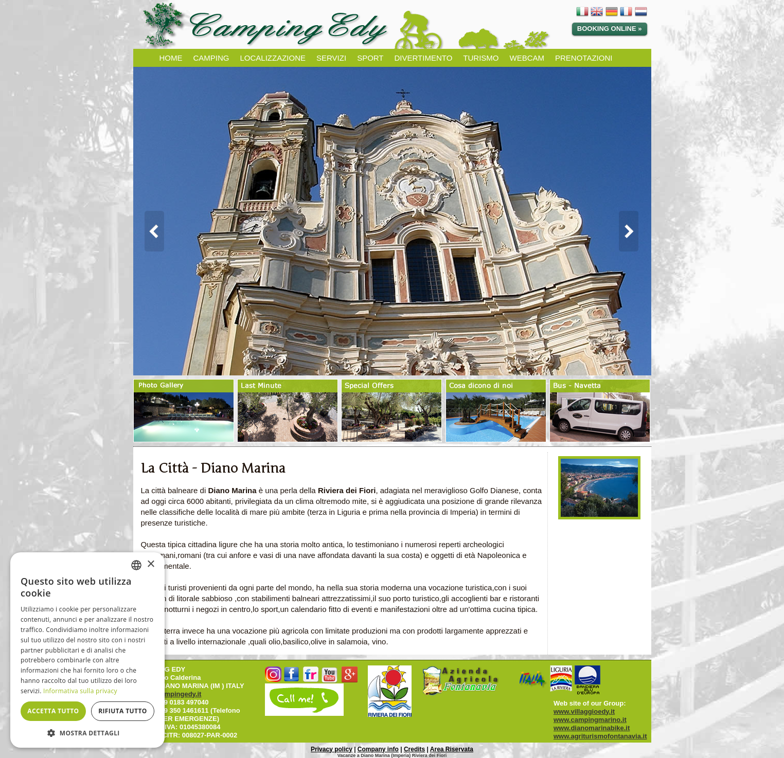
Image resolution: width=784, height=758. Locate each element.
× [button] (150, 564)
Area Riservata (451, 749)
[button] (87, 732)
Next (634, 231)
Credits (414, 749)
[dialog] (87, 650)
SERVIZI (331, 57)
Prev (151, 231)
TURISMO (480, 57)
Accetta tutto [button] (53, 711)
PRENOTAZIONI (583, 57)
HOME (171, 57)
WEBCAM (527, 57)
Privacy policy (331, 749)
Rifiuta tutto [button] (122, 711)
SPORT (370, 57)
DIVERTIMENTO (424, 57)
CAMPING (211, 57)
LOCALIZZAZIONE (273, 57)
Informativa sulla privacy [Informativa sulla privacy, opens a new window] (80, 691)
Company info (378, 749)
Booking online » (609, 28)
